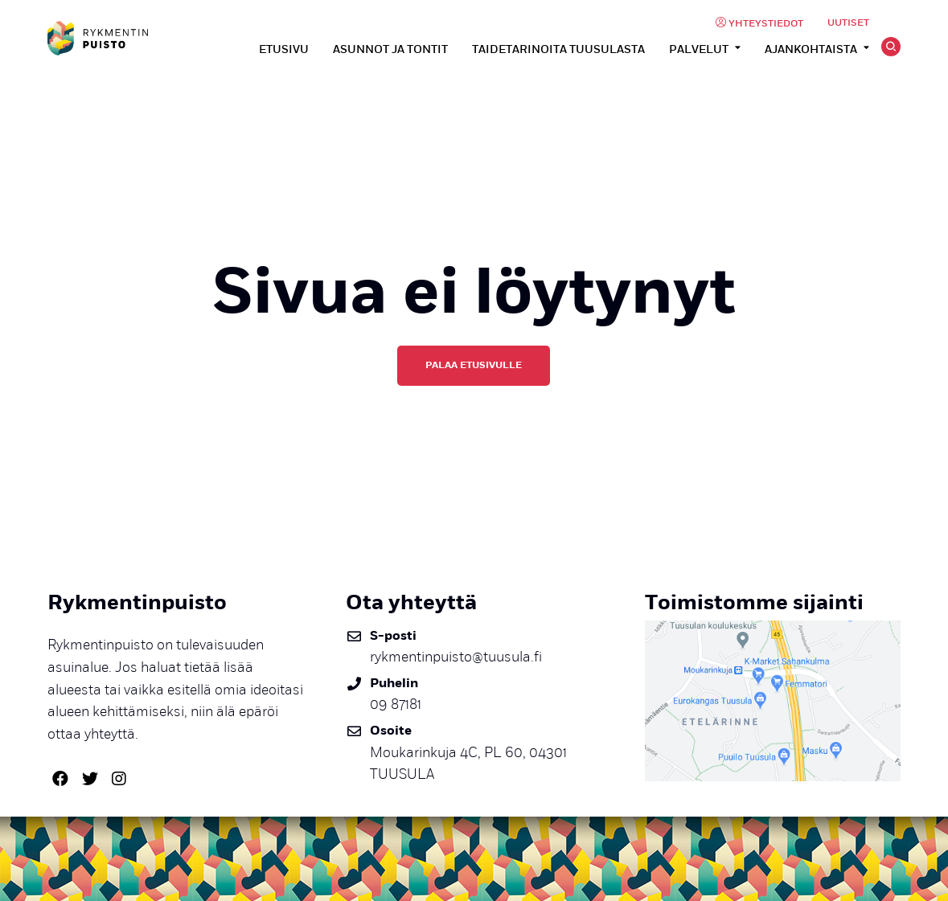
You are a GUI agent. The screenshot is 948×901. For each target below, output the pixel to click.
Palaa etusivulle (473, 364)
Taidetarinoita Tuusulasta (558, 49)
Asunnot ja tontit (390, 49)
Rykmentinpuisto (97, 38)
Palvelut (698, 49)
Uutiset (848, 23)
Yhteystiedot (765, 24)
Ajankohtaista (811, 49)
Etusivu (284, 49)
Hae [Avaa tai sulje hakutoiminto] (891, 46)
